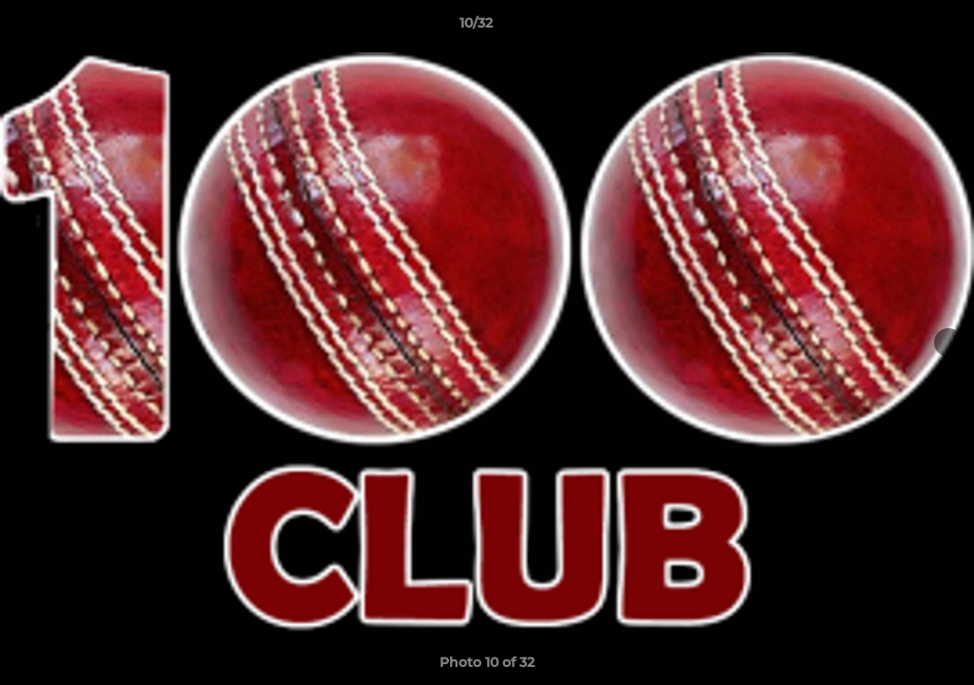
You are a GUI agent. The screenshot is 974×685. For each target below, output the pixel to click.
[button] (894, 27)
